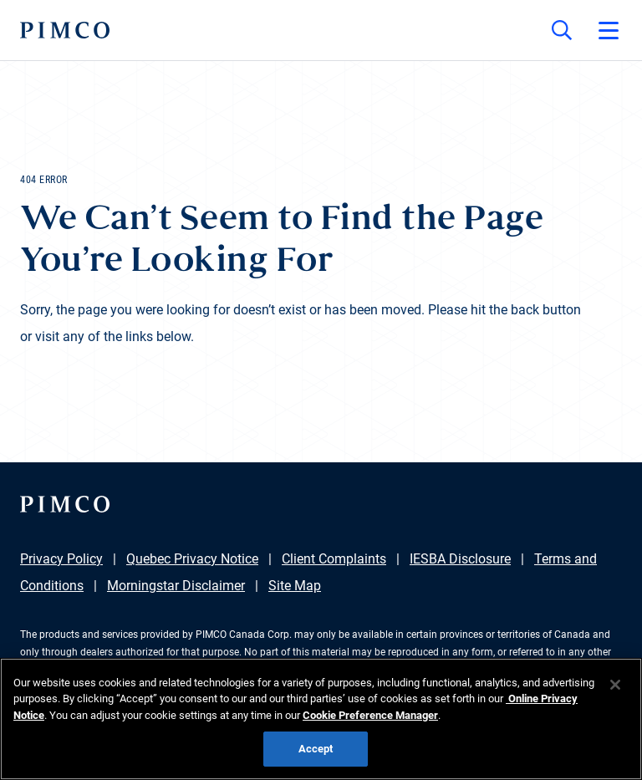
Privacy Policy (61, 559)
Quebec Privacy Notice (192, 559)
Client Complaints (334, 559)
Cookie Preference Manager (370, 715)
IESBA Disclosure (460, 559)
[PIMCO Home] (65, 30)
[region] (321, 719)
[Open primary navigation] (608, 30)
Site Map (294, 586)
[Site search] (561, 30)
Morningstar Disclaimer (176, 586)
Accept (316, 748)
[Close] (615, 684)
